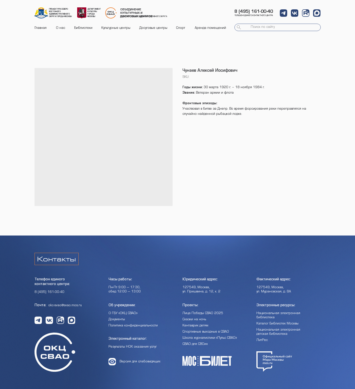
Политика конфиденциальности (133, 326)
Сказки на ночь (194, 319)
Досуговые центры (153, 28)
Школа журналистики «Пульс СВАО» (209, 338)
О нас (60, 28)
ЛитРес (262, 340)
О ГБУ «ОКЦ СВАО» (123, 313)
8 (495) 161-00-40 (253, 12)
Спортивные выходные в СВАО (205, 332)
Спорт (180, 28)
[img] (41, 12)
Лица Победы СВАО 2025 (202, 313)
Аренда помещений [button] (210, 28)
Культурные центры (115, 28)
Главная (41, 28)
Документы (116, 319)
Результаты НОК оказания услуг (132, 347)
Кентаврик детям (195, 326)
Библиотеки (83, 28)
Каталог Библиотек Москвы (277, 324)
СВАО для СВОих (195, 344)
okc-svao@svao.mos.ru (65, 305)
